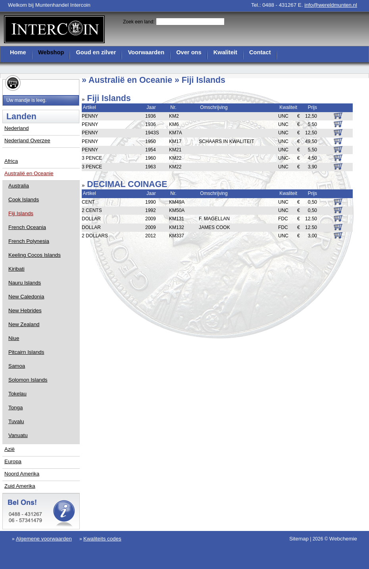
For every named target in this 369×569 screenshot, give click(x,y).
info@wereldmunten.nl (330, 5)
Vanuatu (18, 435)
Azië (9, 449)
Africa (11, 161)
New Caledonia (26, 297)
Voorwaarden (146, 52)
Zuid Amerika (19, 486)
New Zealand (24, 324)
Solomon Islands (28, 380)
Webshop (51, 52)
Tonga (15, 408)
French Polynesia (28, 241)
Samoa (16, 366)
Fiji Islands (20, 213)
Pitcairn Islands (26, 352)
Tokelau (17, 394)
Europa (12, 461)
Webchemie (343, 539)
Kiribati (16, 269)
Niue (13, 338)
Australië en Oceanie (29, 173)
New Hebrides (25, 310)
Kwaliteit (225, 52)
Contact (260, 52)
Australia (18, 186)
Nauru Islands (24, 283)
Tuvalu (16, 421)
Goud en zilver (96, 52)
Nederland (16, 128)
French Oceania (27, 227)
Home (18, 52)
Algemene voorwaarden (44, 539)
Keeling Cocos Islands (34, 255)
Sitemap (299, 539)
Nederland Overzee (27, 140)
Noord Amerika (21, 474)
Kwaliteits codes (102, 539)
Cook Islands (23, 199)
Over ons (189, 52)
